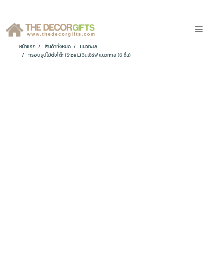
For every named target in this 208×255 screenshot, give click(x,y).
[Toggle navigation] (199, 30)
